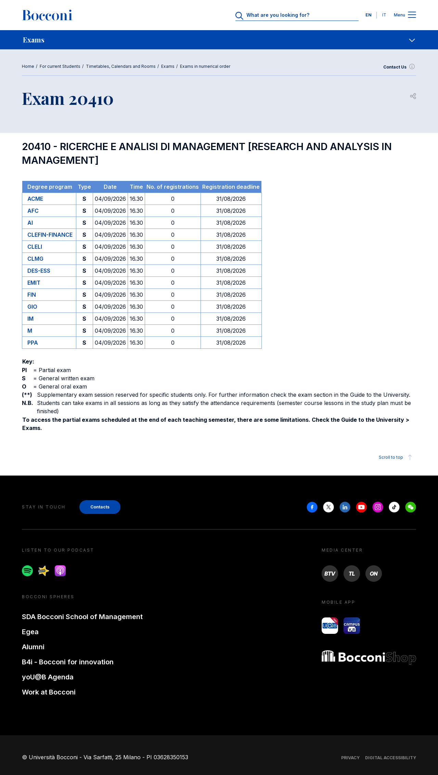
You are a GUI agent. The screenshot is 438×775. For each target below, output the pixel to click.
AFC (33, 210)
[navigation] (219, 39)
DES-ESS (38, 270)
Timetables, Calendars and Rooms (121, 66)
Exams (168, 66)
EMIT (33, 282)
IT (384, 14)
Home (28, 66)
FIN (31, 294)
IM (30, 318)
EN (368, 14)
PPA (32, 342)
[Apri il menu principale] (412, 15)
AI (30, 222)
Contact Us (399, 67)
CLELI (34, 246)
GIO (32, 306)
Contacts (100, 506)
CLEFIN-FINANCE (50, 234)
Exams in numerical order (205, 66)
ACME (35, 198)
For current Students (60, 66)
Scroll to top (396, 457)
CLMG (35, 258)
